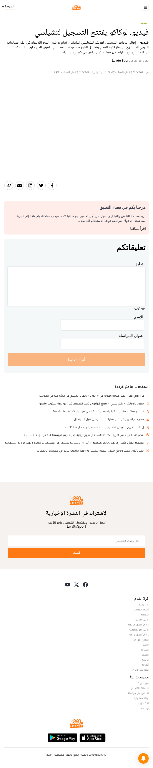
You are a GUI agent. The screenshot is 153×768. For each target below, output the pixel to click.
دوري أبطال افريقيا (138, 624)
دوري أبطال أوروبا (139, 634)
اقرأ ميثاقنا (138, 229)
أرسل (76, 552)
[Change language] (9, 7)
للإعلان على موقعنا (138, 693)
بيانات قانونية (141, 698)
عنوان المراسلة (130, 335)
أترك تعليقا (76, 359)
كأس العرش (142, 619)
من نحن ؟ (143, 683)
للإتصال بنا (143, 703)
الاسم (138, 317)
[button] (143, 758)
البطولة (145, 614)
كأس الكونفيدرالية (139, 629)
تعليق (139, 264)
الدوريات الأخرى (140, 669)
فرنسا (145, 659)
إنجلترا (144, 22)
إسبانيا (145, 649)
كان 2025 (143, 604)
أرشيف (145, 708)
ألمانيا (145, 664)
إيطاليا (145, 654)
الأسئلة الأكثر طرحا (139, 688)
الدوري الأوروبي (141, 639)
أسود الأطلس (141, 609)
